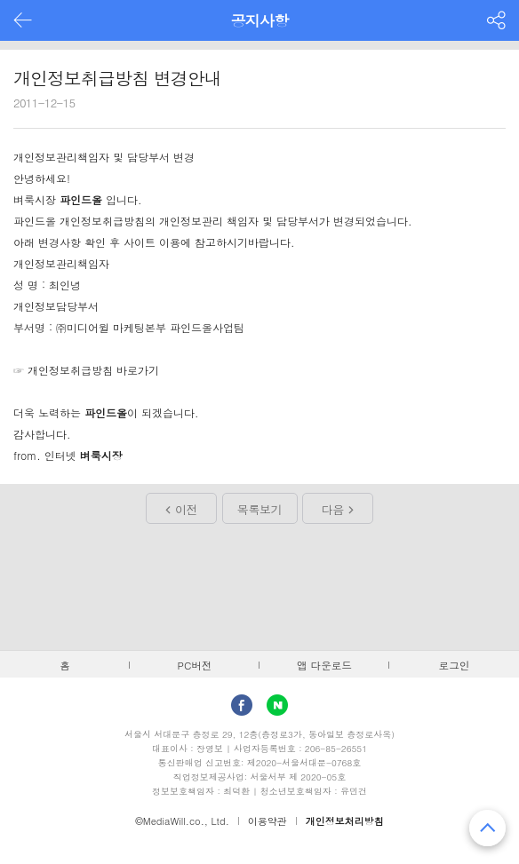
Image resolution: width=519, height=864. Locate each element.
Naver (277, 705)
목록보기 (259, 509)
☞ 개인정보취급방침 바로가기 (86, 369)
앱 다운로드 (324, 665)
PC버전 (195, 665)
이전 (186, 509)
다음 (333, 509)
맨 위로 (487, 828)
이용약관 (267, 821)
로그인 (454, 665)
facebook (241, 705)
